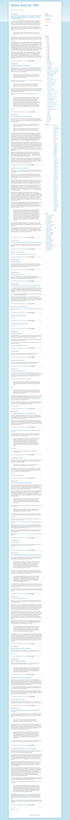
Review (16, 800)
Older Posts (40, 807)
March (48, 116)
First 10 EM (55, 157)
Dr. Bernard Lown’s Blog (55, 138)
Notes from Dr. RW (24, 5)
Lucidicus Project (35, 651)
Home (27, 807)
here (30, 471)
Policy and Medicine (55, 188)
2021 (47, 43)
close (27, 229)
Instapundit (55, 172)
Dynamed (37, 604)
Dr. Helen (13, 473)
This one (31, 701)
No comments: (25, 111)
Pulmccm (55, 193)
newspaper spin (13, 204)
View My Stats (47, 125)
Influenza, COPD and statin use (19, 307)
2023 (47, 40)
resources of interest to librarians (51, 245)
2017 (47, 48)
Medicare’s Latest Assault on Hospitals (19, 29)
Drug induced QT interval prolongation (21, 677)
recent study (26, 433)
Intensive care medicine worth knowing (56, 174)
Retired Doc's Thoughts (56, 202)
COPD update (14, 351)
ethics (47, 223)
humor (47, 231)
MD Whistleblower (56, 183)
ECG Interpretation (56, 143)
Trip (33, 611)
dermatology (48, 220)
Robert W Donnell (49, 15)
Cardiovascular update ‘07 (18, 360)
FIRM (55, 156)
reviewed (19, 335)
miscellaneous (48, 234)
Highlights (12, 362)
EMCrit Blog (55, 144)
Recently (12, 20)
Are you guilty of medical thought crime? (21, 483)
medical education (49, 233)
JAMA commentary (19, 521)
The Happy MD (56, 206)
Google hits (21, 44)
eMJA (13, 547)
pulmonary (47, 243)
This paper (12, 287)
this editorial (28, 401)
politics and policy (48, 240)
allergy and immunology (49, 214)
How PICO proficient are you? (19, 598)
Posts (47, 20)
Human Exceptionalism (56, 169)
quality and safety (48, 244)
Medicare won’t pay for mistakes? (20, 168)
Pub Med (14, 601)
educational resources (49, 221)
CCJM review (13, 317)
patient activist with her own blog (24, 80)
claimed (14, 605)
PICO (12, 614)
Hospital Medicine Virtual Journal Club (56, 166)
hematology (48, 229)
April (48, 115)
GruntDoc (55, 158)
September (49, 65)
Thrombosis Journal (15, 325)
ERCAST (55, 155)
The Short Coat (56, 207)
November (48, 63)
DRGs (31, 176)
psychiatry (47, 242)
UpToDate (22, 600)
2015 (47, 50)
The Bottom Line (56, 205)
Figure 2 (12, 293)
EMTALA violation (14, 147)
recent (16, 600)
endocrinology (48, 222)
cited (16, 420)
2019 (47, 45)
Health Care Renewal (55, 161)
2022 (47, 41)
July (48, 111)
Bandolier (27, 611)
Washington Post (15, 572)
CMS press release (26, 186)
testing (29, 681)
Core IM (55, 134)
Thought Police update (17, 458)
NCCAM (38, 45)
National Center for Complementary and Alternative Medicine (20, 373)
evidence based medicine (50, 224)
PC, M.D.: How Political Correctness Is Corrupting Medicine (27, 533)
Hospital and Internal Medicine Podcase (56, 163)
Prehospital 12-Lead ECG (56, 192)
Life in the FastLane (55, 180)
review (13, 244)
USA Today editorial (20, 119)
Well (38, 224)
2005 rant (31, 715)
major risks (30, 54)
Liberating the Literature (56, 178)
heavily (19, 170)
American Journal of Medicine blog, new (56, 129)
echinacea (27, 399)
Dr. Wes (55, 141)
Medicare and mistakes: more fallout (20, 65)
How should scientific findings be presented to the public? (26, 555)
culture (47, 219)
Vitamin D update (15, 261)
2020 (47, 44)
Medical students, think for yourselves (21, 648)
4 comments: (24, 237)
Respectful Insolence (55, 198)
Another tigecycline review (18, 699)
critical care (48, 218)
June (48, 112)
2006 (47, 120)
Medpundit (36, 70)
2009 (47, 58)
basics (15, 254)
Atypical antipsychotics (17, 274)
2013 (47, 53)
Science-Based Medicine (56, 203)
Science (39, 571)
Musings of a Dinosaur (56, 185)
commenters (16, 80)
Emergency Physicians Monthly (55, 153)
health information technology (50, 228)
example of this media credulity (19, 70)
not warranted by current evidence (24, 794)
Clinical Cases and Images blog (29, 545)
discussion (18, 600)
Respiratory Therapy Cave (56, 200)
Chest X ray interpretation (18, 252)
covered (17, 170)
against (40, 396)
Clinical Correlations (55, 131)
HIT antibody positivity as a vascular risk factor (23, 413)
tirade (15, 118)
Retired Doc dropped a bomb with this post (22, 524)
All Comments (48, 22)
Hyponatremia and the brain (18, 315)
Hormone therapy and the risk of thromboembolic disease (26, 242)
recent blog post (18, 604)
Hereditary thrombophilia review (19, 323)
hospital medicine (48, 230)
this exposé (27, 375)
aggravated (18, 713)
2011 (47, 55)
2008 (47, 59)
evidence (37, 396)
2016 (47, 49)
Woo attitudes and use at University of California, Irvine (25, 285)
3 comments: (24, 537)
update (13, 353)
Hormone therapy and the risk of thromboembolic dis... (51, 74)
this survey (28, 296)
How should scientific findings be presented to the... (51, 99)
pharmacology (48, 239)
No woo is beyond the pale (18, 371)
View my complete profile (49, 16)
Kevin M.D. (14, 653)
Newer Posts (13, 807)
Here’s (34, 180)
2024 (47, 39)
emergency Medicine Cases (56, 146)
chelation (15, 397)
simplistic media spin (18, 174)
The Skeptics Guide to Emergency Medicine (56, 209)
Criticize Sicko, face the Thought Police (21, 116)
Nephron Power (56, 186)
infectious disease (48, 232)
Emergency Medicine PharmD (55, 151)
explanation (17, 544)
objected (15, 20)
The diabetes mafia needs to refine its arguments (24, 748)
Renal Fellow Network (56, 196)
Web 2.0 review (15, 542)
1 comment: (24, 454)
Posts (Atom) (17, 809)
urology (47, 250)
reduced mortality (23, 308)
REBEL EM (55, 194)
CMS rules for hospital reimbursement (23, 67)
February (48, 117)
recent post (21, 207)
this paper (20, 724)
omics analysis (15, 403)
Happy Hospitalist (56, 159)
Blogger (39, 815)
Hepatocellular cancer (17, 333)
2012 (47, 54)
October (48, 64)
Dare (30, 611)
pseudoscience (48, 241)
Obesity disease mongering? (18, 661)
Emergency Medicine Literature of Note (56, 148)
